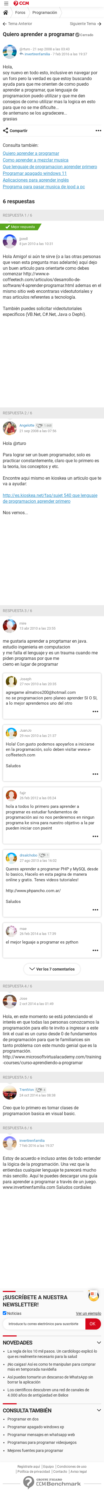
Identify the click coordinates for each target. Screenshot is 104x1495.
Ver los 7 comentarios (55, 969)
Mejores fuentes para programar (35, 1450)
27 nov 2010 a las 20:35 (38, 684)
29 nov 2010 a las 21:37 (38, 736)
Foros (20, 12)
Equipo (48, 1467)
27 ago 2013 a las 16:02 (38, 860)
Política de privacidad (33, 1472)
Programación (44, 12)
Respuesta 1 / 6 (17, 215)
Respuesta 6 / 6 (17, 1128)
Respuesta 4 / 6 (17, 986)
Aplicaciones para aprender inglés (36, 180)
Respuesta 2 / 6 (17, 413)
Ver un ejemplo (88, 1313)
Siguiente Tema (83, 23)
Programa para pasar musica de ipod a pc (44, 186)
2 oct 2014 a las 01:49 (36, 1004)
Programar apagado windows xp (35, 1427)
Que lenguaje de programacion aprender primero (50, 166)
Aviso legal (78, 1472)
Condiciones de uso (72, 1467)
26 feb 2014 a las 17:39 (38, 934)
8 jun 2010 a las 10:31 (36, 244)
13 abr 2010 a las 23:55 (37, 628)
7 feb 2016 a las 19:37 (70, 54)
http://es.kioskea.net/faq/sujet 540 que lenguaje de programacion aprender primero (50, 498)
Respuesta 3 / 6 (17, 610)
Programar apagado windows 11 (35, 173)
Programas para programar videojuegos (42, 1442)
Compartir (18, 130)
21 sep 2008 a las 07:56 (37, 431)
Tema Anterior (20, 23)
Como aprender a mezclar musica (36, 160)
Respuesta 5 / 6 (17, 1077)
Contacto (60, 1472)
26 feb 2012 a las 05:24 (38, 798)
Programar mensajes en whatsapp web (41, 1434)
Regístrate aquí (28, 1467)
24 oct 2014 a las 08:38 (37, 1095)
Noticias (12, 1313)
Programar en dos (23, 1419)
